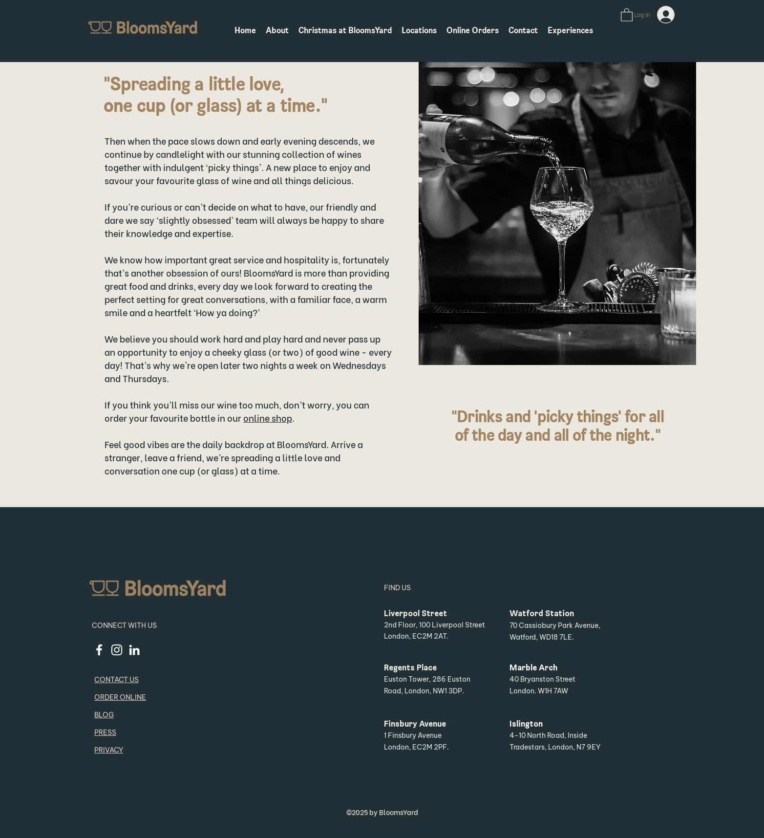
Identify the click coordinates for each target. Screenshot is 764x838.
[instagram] (116, 650)
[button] (627, 14)
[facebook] (99, 650)
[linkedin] (134, 650)
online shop (267, 417)
